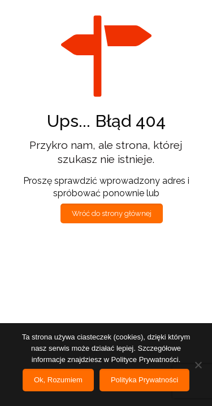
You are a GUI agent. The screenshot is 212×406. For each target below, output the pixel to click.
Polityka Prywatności (144, 380)
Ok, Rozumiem (58, 380)
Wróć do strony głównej (112, 213)
